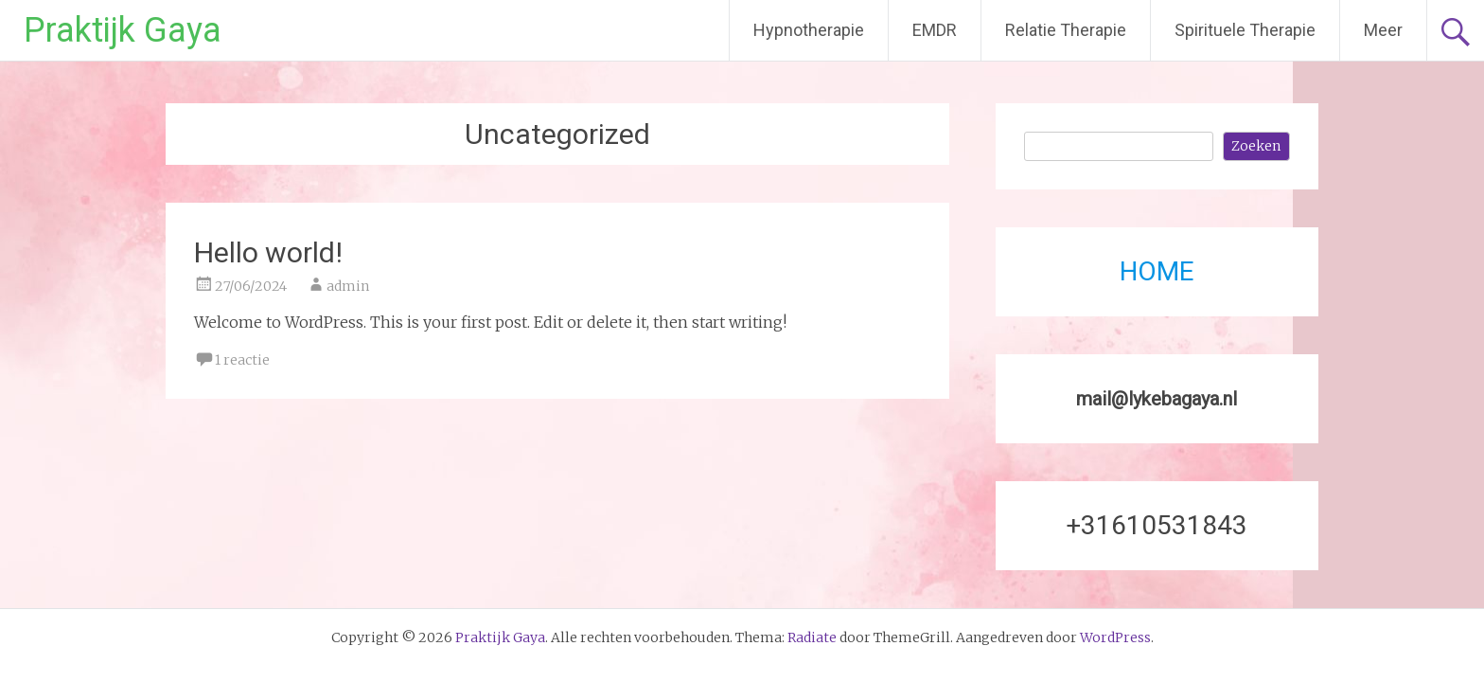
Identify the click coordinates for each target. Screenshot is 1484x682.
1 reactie (242, 359)
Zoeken (1256, 145)
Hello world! (268, 252)
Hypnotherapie (808, 30)
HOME (1156, 271)
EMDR (934, 30)
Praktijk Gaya (122, 30)
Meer (1383, 30)
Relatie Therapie (1065, 30)
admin (348, 286)
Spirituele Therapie (1245, 30)
